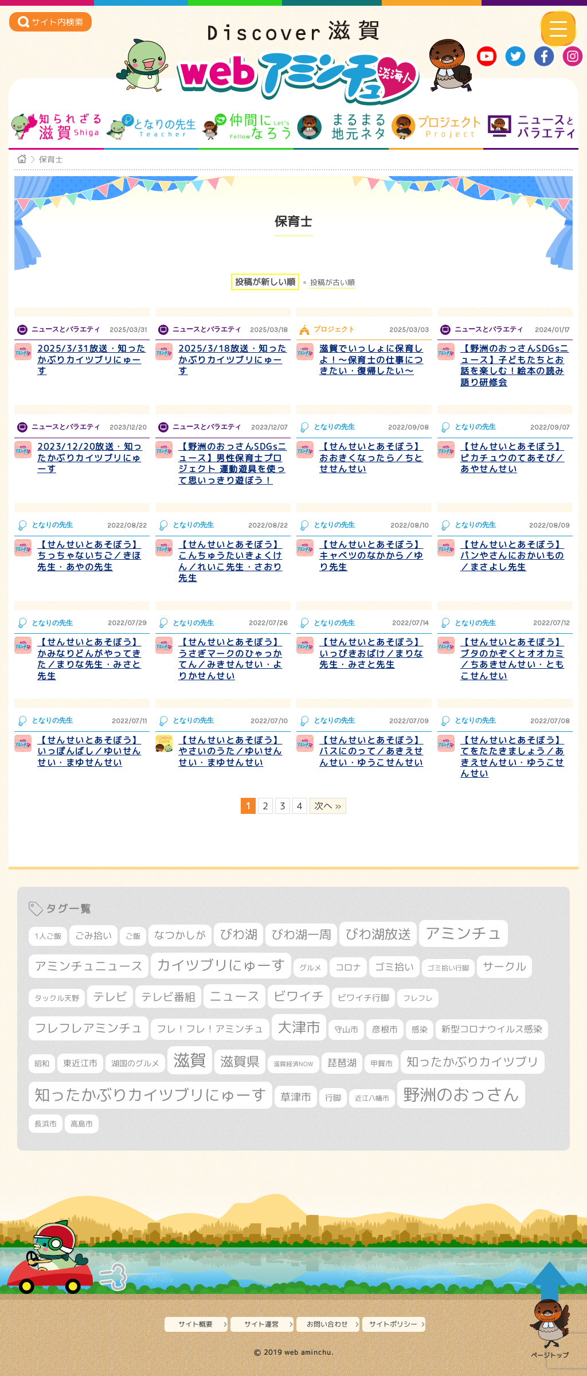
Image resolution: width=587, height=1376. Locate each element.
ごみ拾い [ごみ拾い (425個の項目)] (93, 935)
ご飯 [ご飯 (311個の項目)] (133, 936)
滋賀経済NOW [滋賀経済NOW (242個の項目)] (293, 1064)
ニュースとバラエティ (531, 126)
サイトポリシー (393, 1324)
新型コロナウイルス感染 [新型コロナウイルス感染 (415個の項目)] (491, 1029)
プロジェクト (436, 126)
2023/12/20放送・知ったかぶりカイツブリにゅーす (90, 458)
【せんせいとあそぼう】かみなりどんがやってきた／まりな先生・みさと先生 (89, 659)
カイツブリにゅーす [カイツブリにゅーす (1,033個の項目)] (220, 965)
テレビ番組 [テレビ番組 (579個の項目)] (168, 996)
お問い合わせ (327, 1324)
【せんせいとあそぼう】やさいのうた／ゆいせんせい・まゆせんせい (230, 751)
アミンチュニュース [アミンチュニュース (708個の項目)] (88, 965)
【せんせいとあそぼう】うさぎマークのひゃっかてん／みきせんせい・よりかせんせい (230, 659)
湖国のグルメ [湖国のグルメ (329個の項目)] (135, 1063)
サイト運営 (261, 1324)
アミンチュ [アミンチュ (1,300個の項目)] (463, 933)
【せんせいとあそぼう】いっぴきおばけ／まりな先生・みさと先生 (371, 653)
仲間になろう (246, 126)
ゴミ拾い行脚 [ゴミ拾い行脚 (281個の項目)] (448, 968)
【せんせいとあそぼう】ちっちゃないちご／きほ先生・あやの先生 (89, 556)
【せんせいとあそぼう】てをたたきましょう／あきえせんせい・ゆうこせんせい (512, 757)
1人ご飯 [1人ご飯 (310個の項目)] (47, 936)
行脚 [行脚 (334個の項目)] (333, 1097)
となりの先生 (151, 126)
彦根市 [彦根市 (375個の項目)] (385, 1029)
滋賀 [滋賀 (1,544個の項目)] (189, 1059)
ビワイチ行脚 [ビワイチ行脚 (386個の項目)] (363, 998)
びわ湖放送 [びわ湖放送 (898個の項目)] (378, 934)
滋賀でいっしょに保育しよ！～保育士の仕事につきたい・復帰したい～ (371, 359)
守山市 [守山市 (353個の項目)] (346, 1029)
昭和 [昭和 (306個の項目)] (41, 1063)
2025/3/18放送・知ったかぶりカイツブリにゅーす (232, 359)
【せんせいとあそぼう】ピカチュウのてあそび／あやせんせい (512, 458)
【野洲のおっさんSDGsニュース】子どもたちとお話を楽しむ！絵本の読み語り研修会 (514, 365)
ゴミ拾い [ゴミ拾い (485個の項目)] (394, 967)
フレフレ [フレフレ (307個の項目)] (418, 998)
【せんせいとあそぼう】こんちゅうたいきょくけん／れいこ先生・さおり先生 (230, 561)
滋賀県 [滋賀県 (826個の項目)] (240, 1061)
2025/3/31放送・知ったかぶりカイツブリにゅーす (91, 359)
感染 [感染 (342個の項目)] (420, 1029)
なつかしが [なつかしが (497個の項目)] (180, 935)
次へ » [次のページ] (328, 806)
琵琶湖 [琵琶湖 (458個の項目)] (342, 1062)
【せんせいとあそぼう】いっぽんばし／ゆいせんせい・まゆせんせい (89, 751)
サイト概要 (195, 1324)
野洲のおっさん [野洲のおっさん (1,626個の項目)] (461, 1094)
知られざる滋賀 (55, 126)
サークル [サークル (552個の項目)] (504, 966)
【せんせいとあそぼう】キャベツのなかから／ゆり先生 (371, 556)
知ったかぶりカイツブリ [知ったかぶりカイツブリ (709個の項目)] (472, 1061)
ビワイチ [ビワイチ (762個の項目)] (298, 996)
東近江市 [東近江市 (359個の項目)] (80, 1063)
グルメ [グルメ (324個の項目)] (310, 967)
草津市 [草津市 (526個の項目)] (295, 1096)
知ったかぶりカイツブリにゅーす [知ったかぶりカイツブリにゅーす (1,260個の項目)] (150, 1095)
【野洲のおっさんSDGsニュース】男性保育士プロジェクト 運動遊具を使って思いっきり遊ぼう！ (232, 463)
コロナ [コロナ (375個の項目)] (348, 967)
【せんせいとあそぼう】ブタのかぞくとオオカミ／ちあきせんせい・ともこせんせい (512, 659)
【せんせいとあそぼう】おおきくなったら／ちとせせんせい (371, 458)
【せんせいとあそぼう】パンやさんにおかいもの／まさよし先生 (512, 556)
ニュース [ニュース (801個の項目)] (234, 996)
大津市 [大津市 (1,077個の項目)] (298, 1027)
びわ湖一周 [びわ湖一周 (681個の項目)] (301, 934)
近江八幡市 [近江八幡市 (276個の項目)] (372, 1098)
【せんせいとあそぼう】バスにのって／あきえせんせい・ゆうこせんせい (371, 751)
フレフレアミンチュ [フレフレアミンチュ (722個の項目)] (88, 1027)
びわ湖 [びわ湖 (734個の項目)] (238, 934)
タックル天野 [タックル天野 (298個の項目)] (56, 998)
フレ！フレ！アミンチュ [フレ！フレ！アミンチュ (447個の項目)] (210, 1028)
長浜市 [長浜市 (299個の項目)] (45, 1123)
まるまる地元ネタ (340, 126)
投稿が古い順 (332, 282)
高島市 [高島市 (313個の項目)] (82, 1123)
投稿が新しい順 (265, 282)
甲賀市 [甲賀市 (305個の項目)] (381, 1063)
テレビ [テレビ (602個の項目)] (110, 996)
